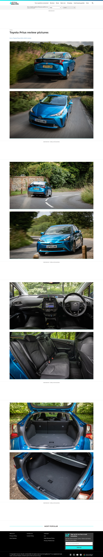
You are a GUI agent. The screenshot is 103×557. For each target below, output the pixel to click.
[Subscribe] (79, 543)
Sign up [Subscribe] (79, 547)
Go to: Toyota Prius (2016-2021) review (20, 38)
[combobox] (49, 8)
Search (92, 3)
